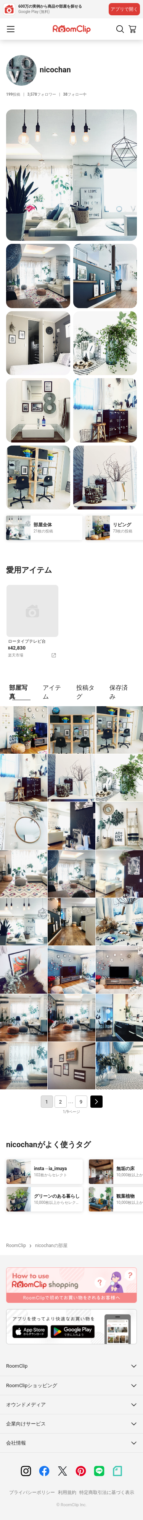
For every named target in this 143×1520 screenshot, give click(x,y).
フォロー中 (75, 94)
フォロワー (41, 94)
